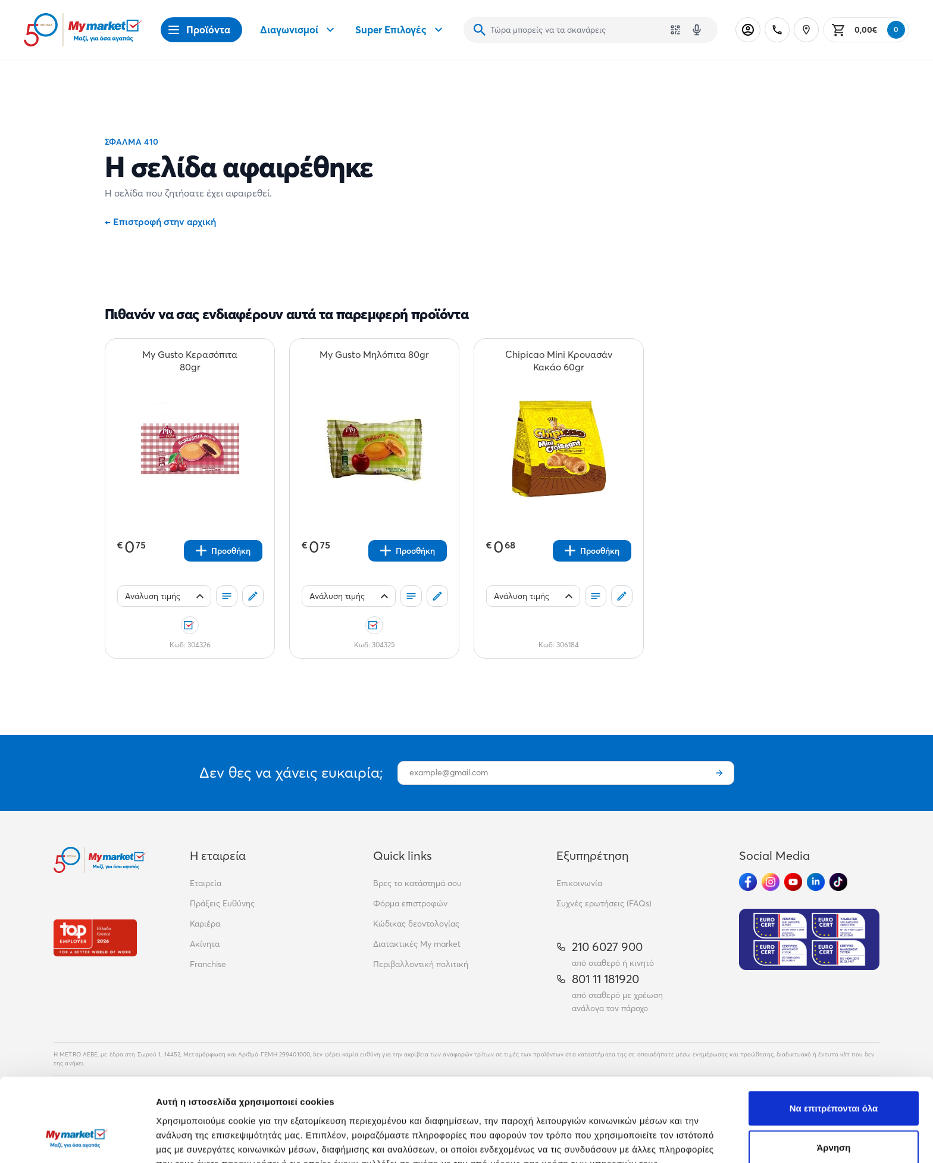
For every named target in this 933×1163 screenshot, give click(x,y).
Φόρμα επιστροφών (410, 903)
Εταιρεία (205, 883)
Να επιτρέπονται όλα (834, 1036)
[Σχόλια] (253, 596)
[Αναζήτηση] (480, 30)
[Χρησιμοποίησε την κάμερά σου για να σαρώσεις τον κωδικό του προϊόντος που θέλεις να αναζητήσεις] (675, 29)
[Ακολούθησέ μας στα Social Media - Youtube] (793, 882)
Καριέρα (205, 923)
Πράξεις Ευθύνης (222, 903)
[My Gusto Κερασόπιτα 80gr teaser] (190, 360)
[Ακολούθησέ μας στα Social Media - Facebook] (748, 882)
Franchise (208, 964)
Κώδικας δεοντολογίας (416, 923)
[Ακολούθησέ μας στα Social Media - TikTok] (838, 882)
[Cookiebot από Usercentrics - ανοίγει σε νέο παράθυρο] (77, 1140)
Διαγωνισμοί (298, 30)
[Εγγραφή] (719, 773)
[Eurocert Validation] (809, 939)
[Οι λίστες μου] (226, 596)
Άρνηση (833, 1076)
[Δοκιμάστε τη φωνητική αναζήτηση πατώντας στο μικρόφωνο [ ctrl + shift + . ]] (696, 29)
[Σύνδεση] (747, 29)
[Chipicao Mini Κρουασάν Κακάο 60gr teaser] (559, 360)
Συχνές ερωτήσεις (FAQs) (604, 903)
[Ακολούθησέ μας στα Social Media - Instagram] (770, 882)
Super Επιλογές (400, 30)
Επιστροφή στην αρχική (160, 221)
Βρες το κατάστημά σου (417, 883)
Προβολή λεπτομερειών (707, 1139)
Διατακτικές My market (417, 943)
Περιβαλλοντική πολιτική (420, 964)
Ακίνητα (205, 943)
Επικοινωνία (579, 883)
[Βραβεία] (95, 937)
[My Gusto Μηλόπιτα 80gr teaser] (374, 360)
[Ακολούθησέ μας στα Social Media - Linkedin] (816, 882)
